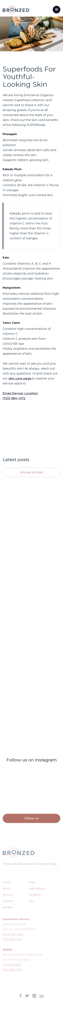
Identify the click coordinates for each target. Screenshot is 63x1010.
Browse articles (31, 472)
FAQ (31, 901)
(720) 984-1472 (14, 398)
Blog (32, 882)
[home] (16, 9)
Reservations (37, 888)
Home (6, 882)
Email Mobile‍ (12, 964)
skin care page (20, 378)
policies (7, 907)
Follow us (31, 818)
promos (8, 901)
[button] (56, 9)
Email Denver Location (20, 393)
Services (8, 894)
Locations (35, 894)
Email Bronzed (13, 934)
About (7, 888)
